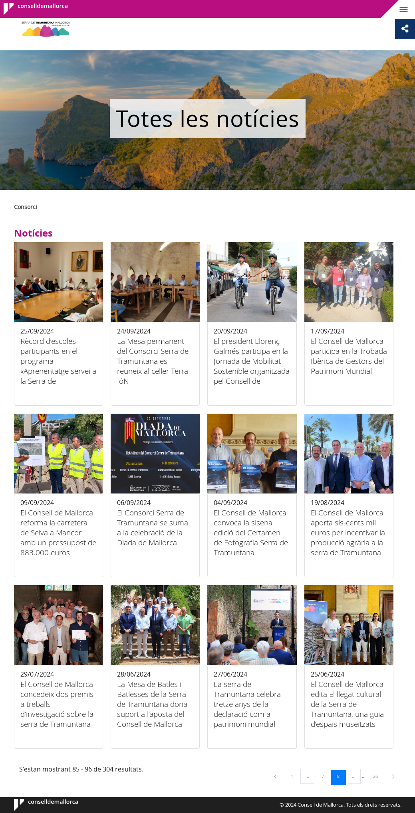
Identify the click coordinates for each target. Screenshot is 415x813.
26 (378, 776)
